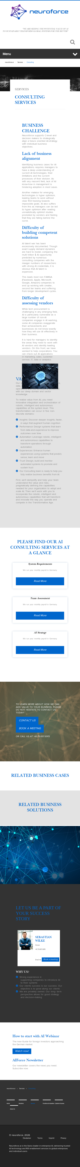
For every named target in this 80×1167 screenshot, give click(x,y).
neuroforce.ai (9, 62)
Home (8, 1103)
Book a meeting (30, 728)
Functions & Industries (45, 1103)
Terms (39, 1138)
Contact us (27, 720)
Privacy (63, 1138)
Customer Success (57, 1103)
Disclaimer (27, 1138)
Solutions (21, 1103)
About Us (12, 1109)
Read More (40, 581)
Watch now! (22, 1051)
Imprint (51, 1138)
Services (20, 62)
